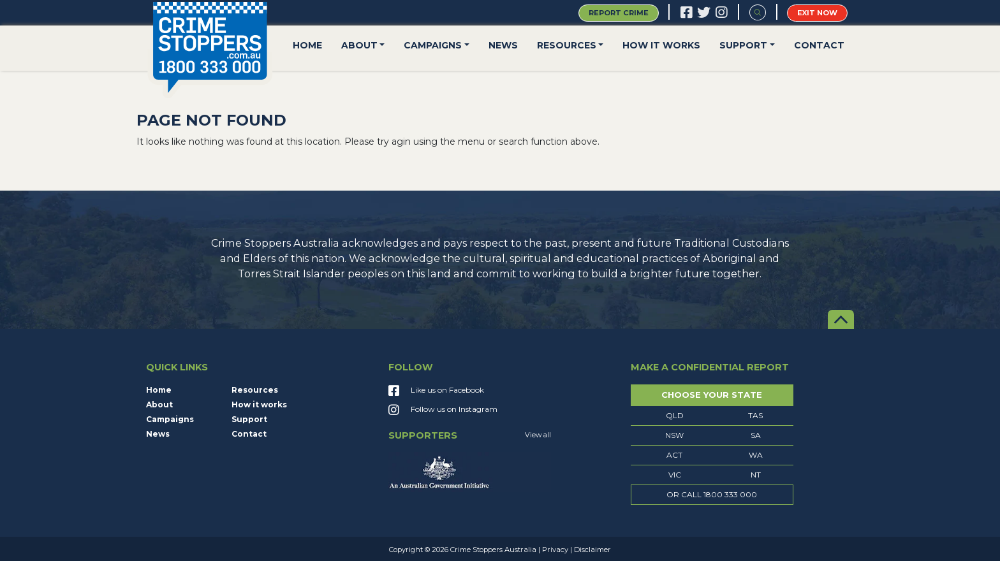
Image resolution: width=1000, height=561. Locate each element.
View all (538, 435)
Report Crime (619, 12)
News (503, 45)
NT (756, 474)
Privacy (555, 549)
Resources (566, 45)
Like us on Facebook (436, 391)
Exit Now (817, 12)
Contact (819, 45)
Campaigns (433, 45)
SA (756, 435)
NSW (674, 435)
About (359, 45)
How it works (661, 45)
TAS (755, 415)
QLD (675, 415)
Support (743, 45)
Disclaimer (592, 549)
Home (307, 45)
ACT (674, 455)
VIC (674, 474)
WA (756, 455)
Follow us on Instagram (442, 411)
